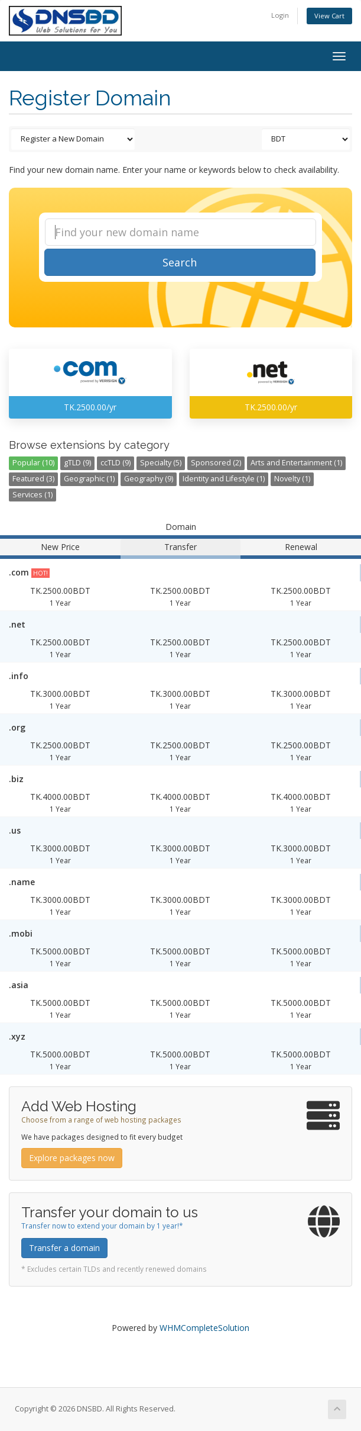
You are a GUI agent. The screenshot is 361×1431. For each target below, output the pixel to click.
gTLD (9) (77, 463)
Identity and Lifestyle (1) (224, 479)
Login (280, 15)
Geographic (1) (89, 479)
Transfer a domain (64, 1247)
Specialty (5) (160, 463)
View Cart (329, 15)
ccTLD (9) (115, 463)
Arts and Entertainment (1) (296, 463)
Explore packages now (72, 1157)
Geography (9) (148, 479)
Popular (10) (33, 463)
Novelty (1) (292, 479)
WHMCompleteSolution (204, 1327)
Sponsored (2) (216, 463)
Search (179, 262)
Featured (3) (33, 479)
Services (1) (32, 495)
